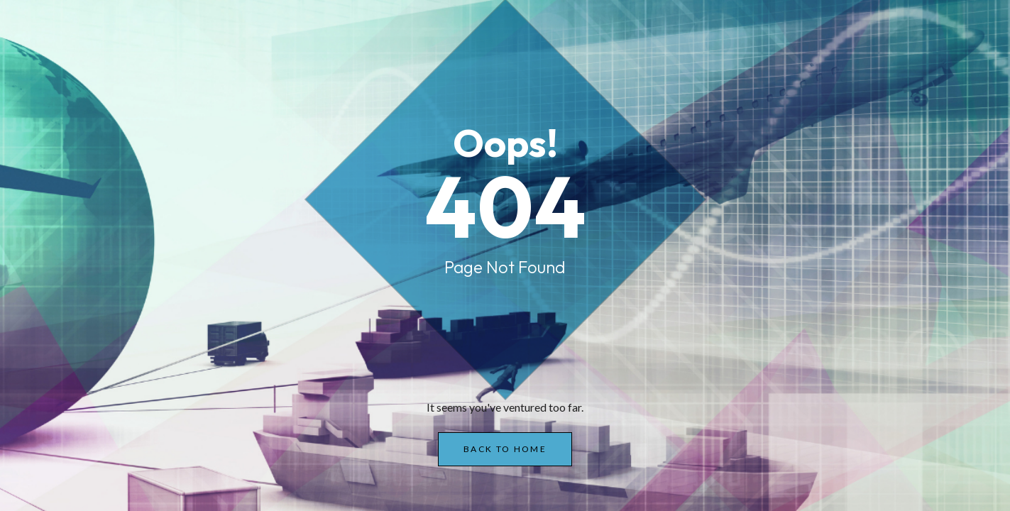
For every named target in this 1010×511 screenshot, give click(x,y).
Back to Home (505, 449)
